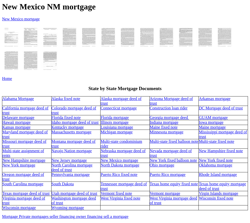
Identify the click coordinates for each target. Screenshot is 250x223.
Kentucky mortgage (68, 127)
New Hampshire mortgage (23, 160)
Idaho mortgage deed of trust (75, 122)
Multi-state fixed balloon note (174, 141)
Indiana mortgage (164, 122)
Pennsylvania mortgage (71, 174)
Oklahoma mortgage (215, 165)
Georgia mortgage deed (169, 117)
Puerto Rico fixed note (119, 174)
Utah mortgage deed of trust (74, 193)
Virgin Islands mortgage (218, 193)
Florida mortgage (115, 117)
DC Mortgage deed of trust (221, 108)
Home (7, 78)
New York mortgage (18, 165)
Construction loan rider (169, 108)
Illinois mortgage (115, 122)
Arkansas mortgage (214, 98)
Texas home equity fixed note (174, 184)
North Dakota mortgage (120, 165)
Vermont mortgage (165, 193)
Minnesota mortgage (166, 132)
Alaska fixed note (66, 98)
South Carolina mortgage (22, 184)
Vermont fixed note (116, 193)
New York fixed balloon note (173, 160)
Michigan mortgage (117, 132)
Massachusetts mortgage (72, 132)
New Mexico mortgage (119, 160)
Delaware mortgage (18, 117)
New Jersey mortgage (69, 160)
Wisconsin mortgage (19, 207)
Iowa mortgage (211, 122)
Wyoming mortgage (68, 207)
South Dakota (63, 184)
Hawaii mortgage (16, 122)
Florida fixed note (66, 117)
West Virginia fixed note (120, 198)
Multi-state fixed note (216, 141)
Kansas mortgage (16, 127)
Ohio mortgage (162, 165)
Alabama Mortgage (18, 98)
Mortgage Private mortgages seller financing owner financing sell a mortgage (65, 216)
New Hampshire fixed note (221, 151)
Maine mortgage (212, 127)
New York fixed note (216, 160)
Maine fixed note (164, 127)
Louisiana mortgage (117, 127)
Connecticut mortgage (119, 108)
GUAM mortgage (213, 117)
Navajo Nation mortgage (72, 151)
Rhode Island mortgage (218, 174)
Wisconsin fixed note (216, 198)
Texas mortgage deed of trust (25, 193)
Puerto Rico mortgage (167, 174)
